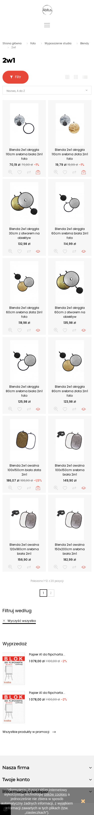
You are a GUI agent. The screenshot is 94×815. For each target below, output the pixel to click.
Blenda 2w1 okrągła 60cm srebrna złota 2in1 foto (24, 312)
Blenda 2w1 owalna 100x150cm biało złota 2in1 (24, 470)
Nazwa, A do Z (16, 91)
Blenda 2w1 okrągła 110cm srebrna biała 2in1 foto (24, 154)
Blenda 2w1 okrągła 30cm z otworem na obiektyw (24, 233)
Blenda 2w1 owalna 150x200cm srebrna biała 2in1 (70, 549)
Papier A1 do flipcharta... (47, 654)
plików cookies (55, 794)
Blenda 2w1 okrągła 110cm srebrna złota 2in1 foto (70, 154)
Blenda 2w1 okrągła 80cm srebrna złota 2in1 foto (70, 391)
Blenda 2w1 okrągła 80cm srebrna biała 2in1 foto (24, 391)
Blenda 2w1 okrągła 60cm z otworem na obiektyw (69, 312)
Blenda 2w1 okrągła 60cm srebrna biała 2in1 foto (69, 233)
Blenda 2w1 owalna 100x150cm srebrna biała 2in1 (69, 470)
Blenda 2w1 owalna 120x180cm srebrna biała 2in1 (24, 549)
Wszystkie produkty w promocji (29, 732)
